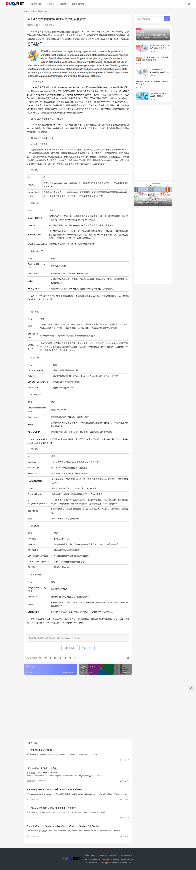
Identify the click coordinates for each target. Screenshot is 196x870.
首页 (25, 11)
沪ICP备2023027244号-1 (95, 863)
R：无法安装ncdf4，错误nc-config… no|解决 (51, 807)
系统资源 (63, 4)
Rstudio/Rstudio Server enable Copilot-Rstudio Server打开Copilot (63, 826)
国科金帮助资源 (78, 4)
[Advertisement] (78, 694)
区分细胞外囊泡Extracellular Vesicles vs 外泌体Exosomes (159, 71)
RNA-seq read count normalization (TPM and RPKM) (56, 789)
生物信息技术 (48, 25)
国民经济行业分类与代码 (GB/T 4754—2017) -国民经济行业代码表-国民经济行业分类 (152, 37)
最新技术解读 (35, 4)
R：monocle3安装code (39, 749)
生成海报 (32, 657)
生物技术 (50, 4)
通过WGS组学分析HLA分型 (42, 768)
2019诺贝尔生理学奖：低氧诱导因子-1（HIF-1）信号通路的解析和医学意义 (160, 47)
